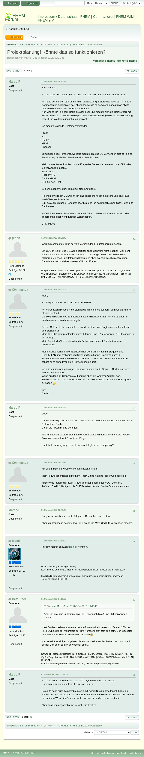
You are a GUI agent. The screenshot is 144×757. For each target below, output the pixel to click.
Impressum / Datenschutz (58, 17)
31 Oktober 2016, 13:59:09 (53, 541)
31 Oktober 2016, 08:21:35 (53, 81)
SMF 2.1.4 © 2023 (11, 753)
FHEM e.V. (46, 20)
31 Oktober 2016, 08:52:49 (53, 407)
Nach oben (12, 717)
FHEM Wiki (125, 17)
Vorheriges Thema (104, 60)
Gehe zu (88, 732)
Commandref (103, 17)
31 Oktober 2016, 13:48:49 (53, 510)
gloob (16, 238)
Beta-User (19, 599)
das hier (72, 546)
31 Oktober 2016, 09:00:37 (53, 462)
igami (16, 540)
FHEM (85, 17)
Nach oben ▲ (135, 753)
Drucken (132, 71)
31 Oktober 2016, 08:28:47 (53, 238)
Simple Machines (28, 753)
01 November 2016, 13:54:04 (54, 674)
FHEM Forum (15, 17)
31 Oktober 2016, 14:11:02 (53, 599)
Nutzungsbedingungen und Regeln (111, 753)
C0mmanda (20, 289)
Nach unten (13, 71)
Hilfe (92, 753)
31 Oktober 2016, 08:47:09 (53, 289)
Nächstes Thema (127, 60)
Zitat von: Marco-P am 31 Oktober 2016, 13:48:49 (72, 606)
